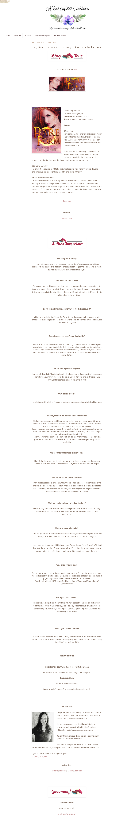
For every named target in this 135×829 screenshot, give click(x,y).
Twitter (70, 770)
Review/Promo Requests (42, 35)
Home (8, 35)
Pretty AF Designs (60, 35)
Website (55, 770)
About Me (17, 35)
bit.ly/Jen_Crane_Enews (40, 756)
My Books (28, 35)
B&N (70, 218)
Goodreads (67, 201)
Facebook (62, 770)
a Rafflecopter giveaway (67, 814)
